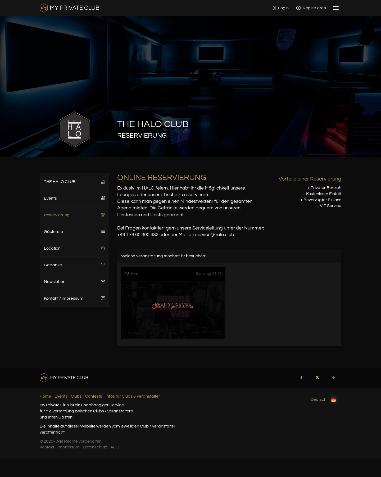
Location (74, 248)
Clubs (76, 396)
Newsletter (74, 282)
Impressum (68, 447)
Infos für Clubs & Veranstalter (133, 396)
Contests (93, 396)
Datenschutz (95, 447)
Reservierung (74, 215)
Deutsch (324, 399)
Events (74, 198)
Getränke (74, 265)
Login (280, 8)
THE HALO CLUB (74, 181)
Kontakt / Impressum (74, 298)
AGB (114, 447)
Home (45, 396)
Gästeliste (74, 232)
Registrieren (311, 8)
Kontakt (47, 447)
